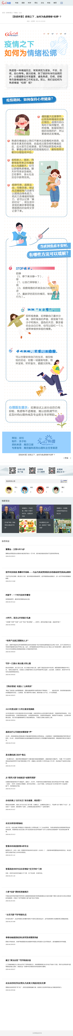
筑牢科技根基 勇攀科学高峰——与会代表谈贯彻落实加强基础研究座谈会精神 (38, 572)
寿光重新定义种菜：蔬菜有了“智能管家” (45, 525)
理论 (36, 3)
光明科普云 (9, 12)
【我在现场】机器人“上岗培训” (19, 686)
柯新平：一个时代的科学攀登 (18, 595)
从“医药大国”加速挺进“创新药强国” (21, 778)
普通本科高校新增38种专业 (17, 846)
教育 (55, 3)
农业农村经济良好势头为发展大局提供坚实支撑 (26, 983)
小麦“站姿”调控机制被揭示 (17, 892)
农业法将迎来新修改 (14, 823)
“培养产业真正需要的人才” (17, 641)
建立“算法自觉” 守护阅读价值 (18, 960)
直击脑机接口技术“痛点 (16, 755)
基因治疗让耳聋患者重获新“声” (19, 732)
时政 (16, 3)
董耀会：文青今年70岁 (15, 549)
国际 (23, 3)
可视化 (16, 12)
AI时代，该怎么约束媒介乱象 (18, 618)
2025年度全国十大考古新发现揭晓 (20, 709)
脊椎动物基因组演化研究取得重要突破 (22, 937)
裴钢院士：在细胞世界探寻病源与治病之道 (62, 511)
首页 (3, 12)
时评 (29, 3)
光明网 (33, 21)
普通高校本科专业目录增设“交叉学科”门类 (24, 869)
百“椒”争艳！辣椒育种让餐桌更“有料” (10, 525)
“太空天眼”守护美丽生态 (16, 915)
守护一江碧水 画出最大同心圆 (18, 663)
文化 (42, 3)
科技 (48, 3)
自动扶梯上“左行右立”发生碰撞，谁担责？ (24, 800)
